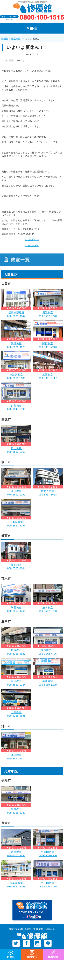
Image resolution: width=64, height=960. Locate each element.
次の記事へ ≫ (32, 239)
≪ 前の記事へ (32, 245)
